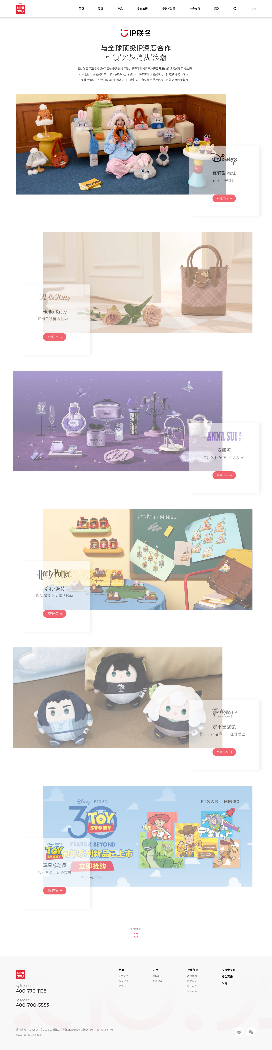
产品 (120, 9)
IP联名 (156, 976)
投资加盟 (142, 9)
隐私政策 (21, 1029)
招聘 (217, 9)
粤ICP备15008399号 (102, 1029)
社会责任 (194, 9)
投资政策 (192, 976)
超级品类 (158, 981)
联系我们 (123, 986)
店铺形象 (192, 981)
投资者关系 (168, 9)
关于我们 (123, 976)
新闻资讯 (123, 981)
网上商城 (192, 986)
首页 (81, 9)
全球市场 (192, 991)
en (254, 8)
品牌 (100, 9)
